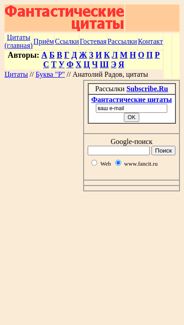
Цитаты (16, 74)
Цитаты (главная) (19, 41)
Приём (43, 41)
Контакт (150, 41)
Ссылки (67, 41)
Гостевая (93, 41)
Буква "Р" (50, 74)
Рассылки (122, 41)
